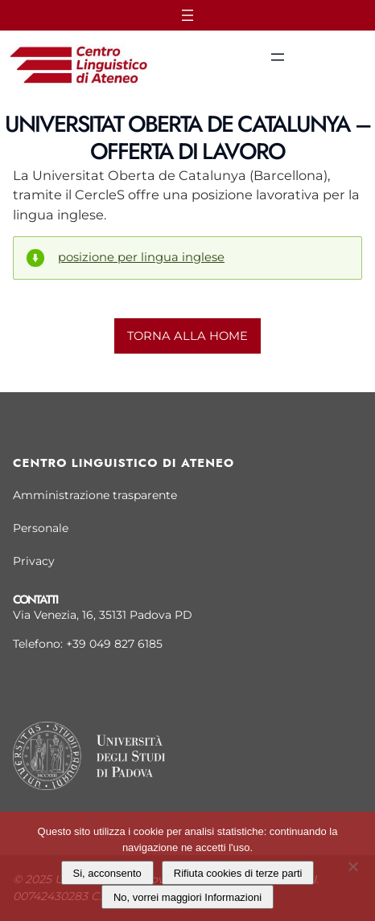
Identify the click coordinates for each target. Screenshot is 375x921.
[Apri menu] (187, 15)
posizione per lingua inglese (141, 257)
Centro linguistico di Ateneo (123, 463)
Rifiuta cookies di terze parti (238, 873)
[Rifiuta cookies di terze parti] (352, 864)
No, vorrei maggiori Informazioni (187, 897)
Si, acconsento (107, 873)
